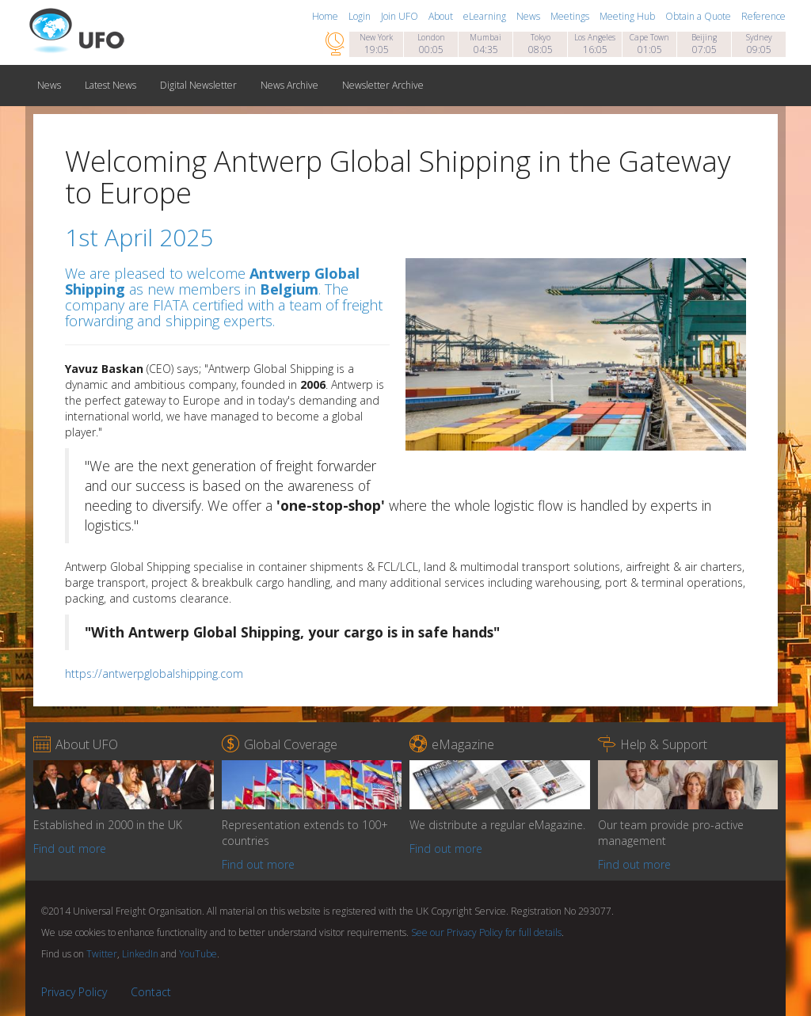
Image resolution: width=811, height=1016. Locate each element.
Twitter (101, 954)
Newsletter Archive (383, 85)
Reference (763, 16)
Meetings (571, 16)
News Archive (289, 85)
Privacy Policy (74, 991)
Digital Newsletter (198, 85)
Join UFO (401, 16)
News (529, 16)
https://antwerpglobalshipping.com (154, 673)
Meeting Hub (628, 16)
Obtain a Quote (699, 16)
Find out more (69, 848)
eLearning (485, 16)
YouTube (198, 954)
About (441, 16)
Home (326, 16)
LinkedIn (140, 954)
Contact (151, 991)
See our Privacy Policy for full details (486, 932)
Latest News (110, 85)
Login (360, 16)
